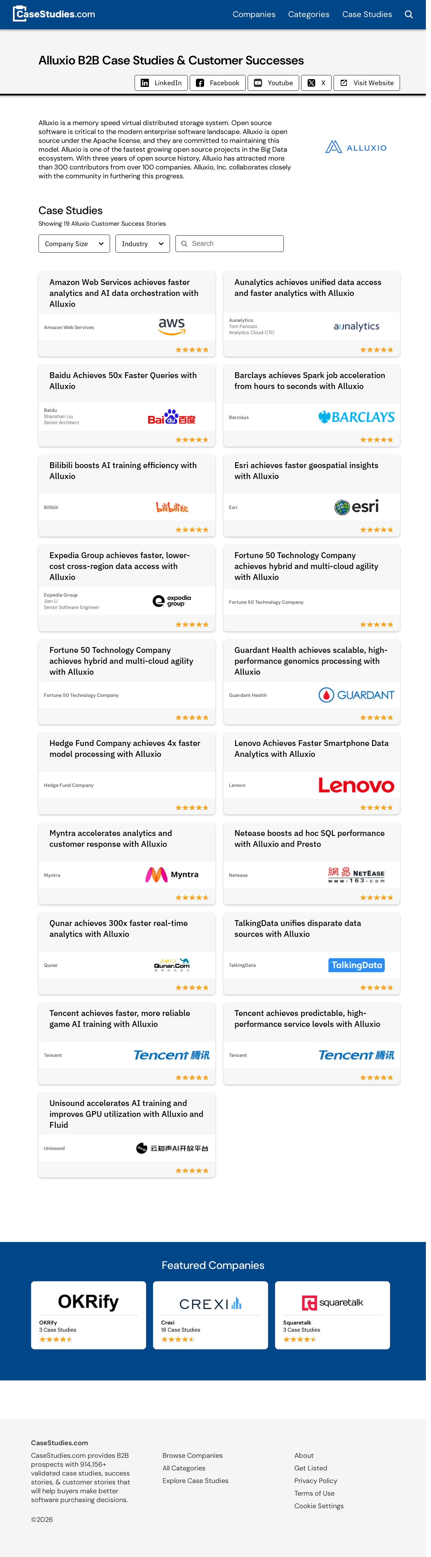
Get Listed (310, 1468)
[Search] (235, 244)
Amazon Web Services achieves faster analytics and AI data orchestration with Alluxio (124, 292)
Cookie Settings (319, 1505)
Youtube (273, 82)
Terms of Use (314, 1493)
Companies (254, 14)
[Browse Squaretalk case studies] (332, 1315)
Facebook (218, 82)
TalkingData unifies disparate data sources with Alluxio (297, 928)
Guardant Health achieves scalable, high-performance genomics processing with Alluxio (311, 660)
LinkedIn (161, 82)
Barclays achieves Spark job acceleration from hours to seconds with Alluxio (309, 380)
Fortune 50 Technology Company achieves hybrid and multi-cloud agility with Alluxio (306, 566)
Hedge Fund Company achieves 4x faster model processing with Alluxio (124, 748)
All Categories (184, 1468)
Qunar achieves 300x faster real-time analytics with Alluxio (118, 928)
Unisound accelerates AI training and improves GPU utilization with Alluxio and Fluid (126, 1113)
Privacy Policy (315, 1480)
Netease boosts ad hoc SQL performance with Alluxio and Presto (309, 838)
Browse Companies (193, 1455)
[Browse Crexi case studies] (210, 1315)
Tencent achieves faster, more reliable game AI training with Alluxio (119, 1018)
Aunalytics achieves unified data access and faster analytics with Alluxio (308, 287)
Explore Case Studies (196, 1480)
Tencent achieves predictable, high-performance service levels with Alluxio (307, 1018)
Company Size (74, 243)
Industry (143, 243)
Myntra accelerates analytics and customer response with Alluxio (110, 838)
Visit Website (367, 82)
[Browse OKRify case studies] (88, 1315)
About (304, 1455)
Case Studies (367, 14)
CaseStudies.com (59, 1442)
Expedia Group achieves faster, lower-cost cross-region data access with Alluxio (119, 566)
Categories (308, 14)
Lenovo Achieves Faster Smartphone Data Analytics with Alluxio (311, 748)
